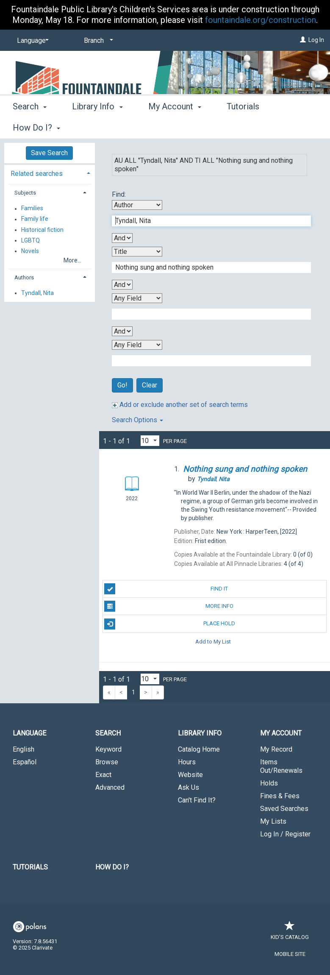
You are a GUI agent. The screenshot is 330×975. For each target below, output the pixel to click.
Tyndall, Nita (37, 293)
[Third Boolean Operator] (122, 331)
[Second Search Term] (206, 267)
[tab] (49, 172)
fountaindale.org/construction (260, 20)
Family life (34, 219)
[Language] (31, 40)
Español (24, 762)
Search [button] (30, 126)
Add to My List (213, 641)
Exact (103, 775)
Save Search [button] (49, 153)
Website (190, 775)
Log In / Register (285, 834)
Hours (187, 762)
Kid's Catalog (290, 932)
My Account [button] (174, 126)
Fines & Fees (279, 796)
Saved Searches (284, 809)
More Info (168, 606)
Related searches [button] (37, 174)
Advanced (110, 787)
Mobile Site (290, 954)
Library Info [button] (97, 126)
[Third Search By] (137, 298)
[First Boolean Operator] (122, 238)
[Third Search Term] (206, 314)
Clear (149, 385)
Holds (269, 783)
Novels (30, 251)
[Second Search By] (137, 251)
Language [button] (29, 733)
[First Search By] (137, 205)
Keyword (108, 749)
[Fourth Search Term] (206, 360)
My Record (276, 749)
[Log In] (303, 39)
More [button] (243, 128)
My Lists (273, 821)
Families (32, 208)
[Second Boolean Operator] (122, 285)
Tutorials (30, 867)
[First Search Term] (206, 221)
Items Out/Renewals (281, 766)
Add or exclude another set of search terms (180, 405)
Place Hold (169, 624)
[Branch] (97, 40)
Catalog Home (199, 749)
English (23, 749)
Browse (106, 762)
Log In (316, 39)
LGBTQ (30, 240)
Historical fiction (42, 229)
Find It (166, 588)
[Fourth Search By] (137, 345)
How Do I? (112, 867)
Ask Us (188, 787)
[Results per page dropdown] (150, 440)
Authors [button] (24, 277)
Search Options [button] (137, 420)
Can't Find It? (197, 800)
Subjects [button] (25, 192)
